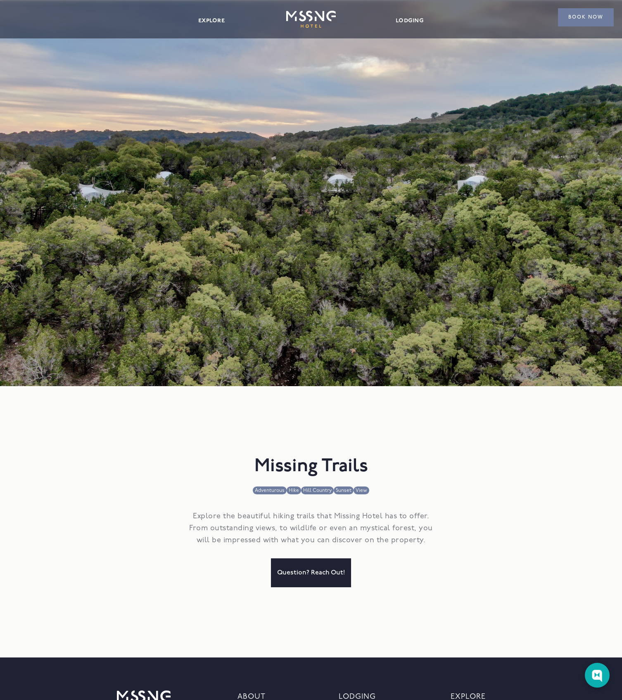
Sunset (343, 490)
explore (211, 20)
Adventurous (270, 490)
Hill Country (317, 490)
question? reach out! (311, 573)
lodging (410, 20)
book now (585, 17)
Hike (294, 490)
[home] (311, 19)
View (361, 490)
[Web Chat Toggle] (597, 675)
